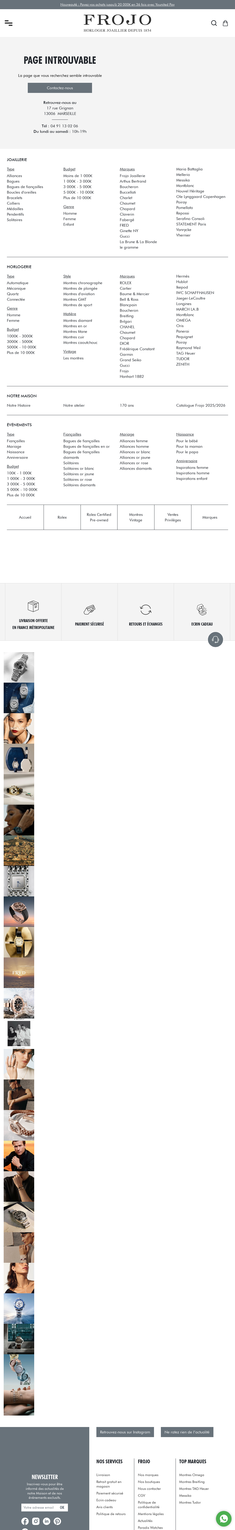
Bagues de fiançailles (25, 186)
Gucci (125, 236)
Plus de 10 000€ (77, 197)
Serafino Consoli (190, 218)
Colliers (13, 203)
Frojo (124, 371)
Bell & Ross (129, 299)
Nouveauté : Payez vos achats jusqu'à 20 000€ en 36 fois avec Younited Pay (117, 4)
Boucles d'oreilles (21, 192)
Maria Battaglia (189, 169)
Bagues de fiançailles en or (86, 446)
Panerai (182, 331)
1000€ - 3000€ (20, 336)
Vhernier (183, 235)
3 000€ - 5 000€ (77, 186)
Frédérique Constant (137, 349)
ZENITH (182, 364)
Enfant (68, 224)
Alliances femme (134, 441)
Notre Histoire (19, 405)
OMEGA (183, 320)
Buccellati (128, 192)
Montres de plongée (80, 288)
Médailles (15, 208)
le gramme (129, 247)
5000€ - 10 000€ (21, 347)
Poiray (181, 202)
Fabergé (127, 219)
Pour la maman (189, 446)
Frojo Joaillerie (132, 175)
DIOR (124, 343)
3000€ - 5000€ (20, 341)
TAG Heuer (185, 353)
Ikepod (182, 287)
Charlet (126, 197)
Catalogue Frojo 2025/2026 (200, 405)
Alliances (14, 175)
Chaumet (127, 203)
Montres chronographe (82, 283)
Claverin (127, 214)
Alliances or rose (134, 463)
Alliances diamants (136, 468)
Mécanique (16, 288)
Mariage (14, 446)
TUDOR (182, 358)
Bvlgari (126, 321)
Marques (209, 517)
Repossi (182, 213)
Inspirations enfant (191, 478)
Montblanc (185, 185)
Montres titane (75, 331)
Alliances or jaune (135, 457)
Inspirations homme (193, 473)
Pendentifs (15, 214)
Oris (180, 325)
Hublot (181, 281)
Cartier (125, 288)
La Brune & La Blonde (138, 241)
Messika (183, 180)
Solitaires (14, 219)
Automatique (17, 283)
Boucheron (129, 186)
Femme (69, 219)
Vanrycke (183, 229)
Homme (70, 213)
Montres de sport (77, 305)
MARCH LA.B (187, 309)
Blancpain (128, 305)
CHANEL (127, 327)
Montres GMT (75, 299)
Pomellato (184, 207)
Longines (183, 303)
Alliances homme (134, 446)
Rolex (62, 517)
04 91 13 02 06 (64, 126)
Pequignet (184, 336)
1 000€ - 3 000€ (77, 181)
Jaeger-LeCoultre (190, 298)
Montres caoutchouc (80, 342)
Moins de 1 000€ (77, 175)
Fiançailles (16, 441)
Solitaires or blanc (78, 468)
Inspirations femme (192, 467)
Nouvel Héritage (190, 191)
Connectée (16, 299)
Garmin (126, 354)
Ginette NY (129, 230)
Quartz (13, 294)
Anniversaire (17, 457)
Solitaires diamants (79, 485)
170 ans (127, 405)
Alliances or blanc (135, 452)
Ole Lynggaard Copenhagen (200, 196)
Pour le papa (187, 452)
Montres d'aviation (79, 294)
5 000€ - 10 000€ (78, 192)
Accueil (25, 517)
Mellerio (183, 174)
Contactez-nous (60, 88)
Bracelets (14, 197)
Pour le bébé (187, 441)
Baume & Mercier (134, 294)
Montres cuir (73, 337)
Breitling (127, 316)
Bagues (13, 181)
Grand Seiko (130, 360)
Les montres (73, 358)
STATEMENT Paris (191, 224)
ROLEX (125, 283)
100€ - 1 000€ (19, 473)
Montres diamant (77, 320)
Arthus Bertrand (133, 181)
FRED (124, 225)
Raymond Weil (188, 347)
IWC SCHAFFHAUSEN (195, 292)
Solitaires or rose (77, 479)
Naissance (16, 452)
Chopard (127, 208)
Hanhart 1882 (132, 376)
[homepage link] (117, 23)
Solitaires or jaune (78, 474)
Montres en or (75, 326)
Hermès (182, 276)
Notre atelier (74, 405)
